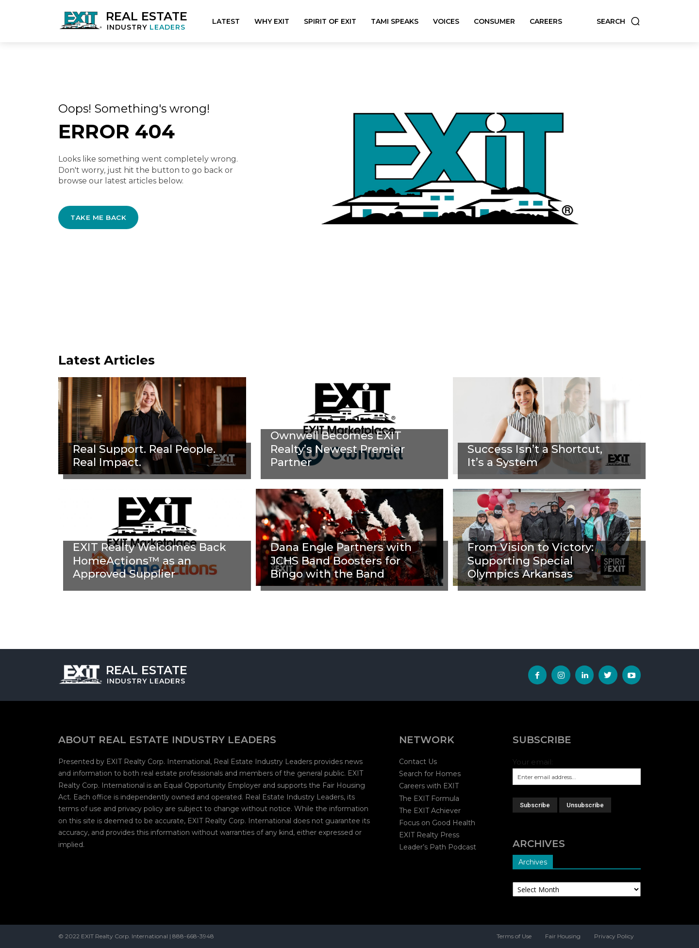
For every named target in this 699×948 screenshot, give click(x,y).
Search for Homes (430, 773)
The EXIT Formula (429, 798)
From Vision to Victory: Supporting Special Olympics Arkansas (531, 560)
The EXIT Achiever (430, 810)
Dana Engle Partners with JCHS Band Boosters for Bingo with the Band (342, 560)
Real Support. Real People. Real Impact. (146, 455)
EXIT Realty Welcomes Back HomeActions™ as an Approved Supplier (149, 560)
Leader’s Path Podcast (437, 847)
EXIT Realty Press (429, 835)
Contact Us (418, 761)
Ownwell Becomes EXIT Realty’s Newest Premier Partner (339, 449)
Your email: (533, 761)
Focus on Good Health (437, 822)
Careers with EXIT (429, 786)
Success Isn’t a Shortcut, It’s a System (535, 455)
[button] (619, 21)
